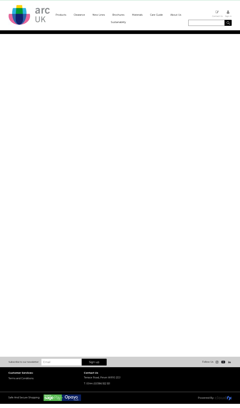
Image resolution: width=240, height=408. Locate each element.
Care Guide (156, 14)
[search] (206, 23)
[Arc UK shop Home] (29, 24)
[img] (217, 362)
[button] (228, 23)
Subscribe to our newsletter (23, 362)
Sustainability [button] (118, 22)
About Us (175, 14)
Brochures (118, 14)
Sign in (228, 13)
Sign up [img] (94, 362)
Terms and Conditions (21, 378)
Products (61, 14)
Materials (137, 14)
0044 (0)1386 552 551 (97, 383)
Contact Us (217, 13)
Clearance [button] (79, 14)
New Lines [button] (98, 14)
